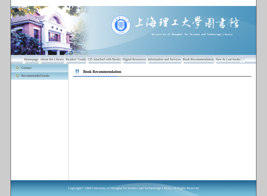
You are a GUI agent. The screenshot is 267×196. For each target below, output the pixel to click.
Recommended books (35, 76)
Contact (26, 68)
